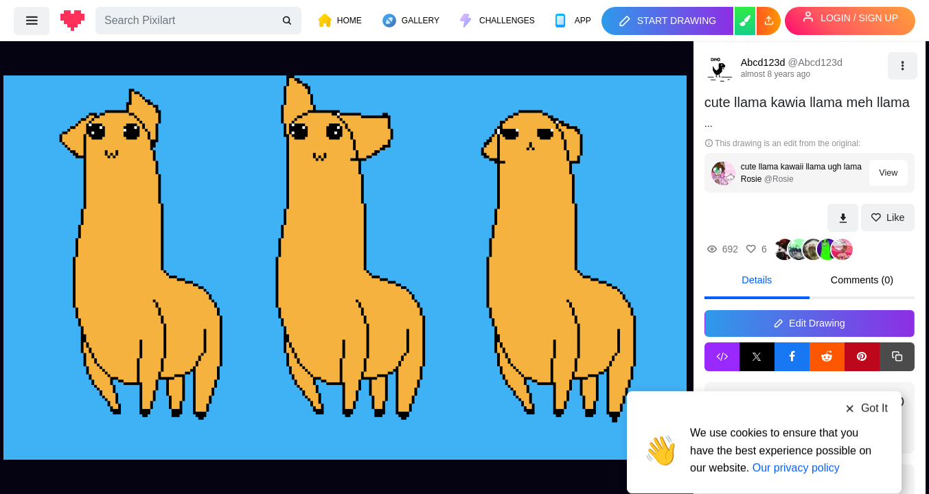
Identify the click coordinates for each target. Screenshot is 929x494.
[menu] (31, 20)
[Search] (198, 20)
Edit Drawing (809, 323)
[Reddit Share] (827, 356)
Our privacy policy (796, 441)
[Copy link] (897, 356)
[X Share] (757, 356)
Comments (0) (862, 279)
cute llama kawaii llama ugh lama (801, 167)
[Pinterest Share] (862, 356)
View (888, 173)
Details (757, 279)
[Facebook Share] (792, 356)
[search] (288, 21)
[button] (769, 21)
